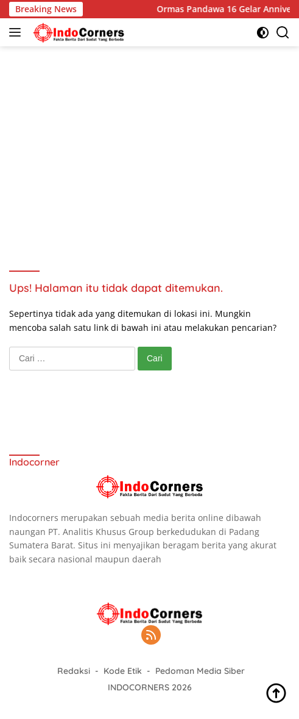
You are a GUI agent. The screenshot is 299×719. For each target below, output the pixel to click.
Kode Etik (123, 670)
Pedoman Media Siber (200, 670)
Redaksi (73, 670)
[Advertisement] (149, 143)
